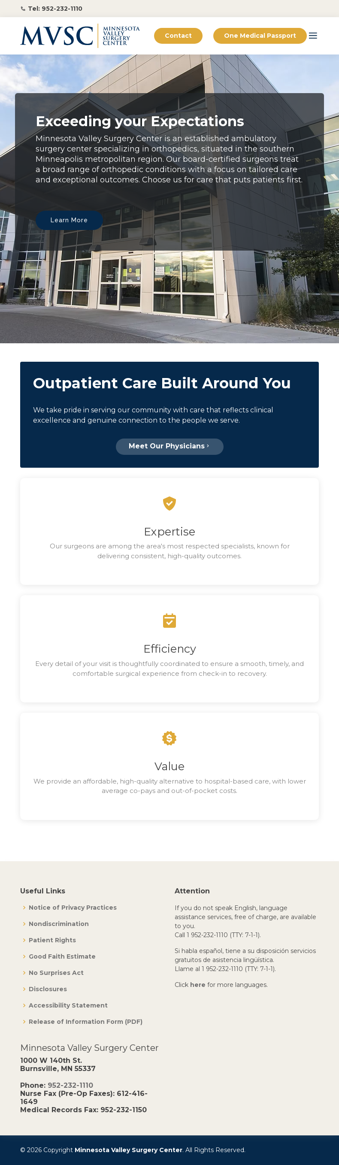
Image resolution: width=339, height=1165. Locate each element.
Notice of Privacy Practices (73, 908)
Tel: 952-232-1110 (55, 9)
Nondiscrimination (59, 924)
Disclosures (48, 989)
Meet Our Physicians (170, 446)
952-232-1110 (70, 1085)
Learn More (69, 220)
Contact (178, 35)
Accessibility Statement (68, 1005)
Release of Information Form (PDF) (85, 1022)
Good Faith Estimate (62, 956)
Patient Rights (52, 940)
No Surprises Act (56, 973)
